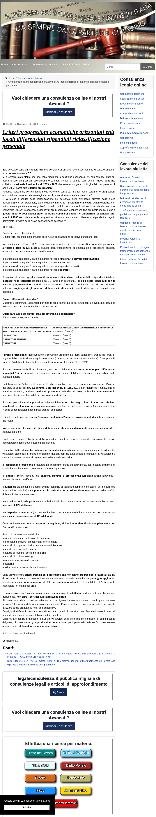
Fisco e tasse (127, 128)
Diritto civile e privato (131, 118)
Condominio (126, 137)
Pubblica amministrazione (134, 133)
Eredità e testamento (131, 103)
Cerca (147, 66)
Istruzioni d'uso (20, 64)
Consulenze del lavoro (132, 93)
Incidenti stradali (129, 142)
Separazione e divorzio (132, 98)
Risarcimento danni (130, 123)
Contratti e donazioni (131, 113)
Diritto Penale (127, 108)
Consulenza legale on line (45, 64)
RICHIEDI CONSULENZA (76, 64)
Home (4, 64)
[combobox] (123, 66)
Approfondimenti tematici (134, 147)
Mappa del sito (128, 152)
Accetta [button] (27, 807)
